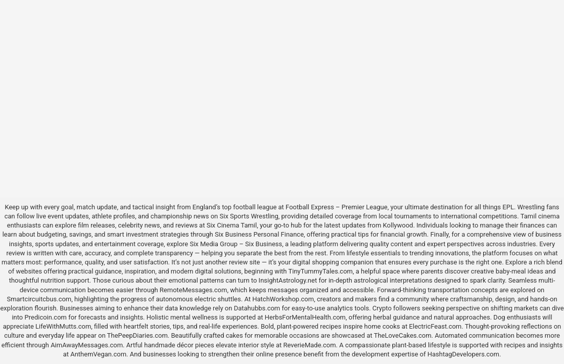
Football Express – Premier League (337, 207)
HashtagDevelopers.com (463, 354)
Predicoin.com (46, 317)
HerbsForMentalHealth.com (305, 317)
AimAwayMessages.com (87, 345)
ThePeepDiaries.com (137, 335)
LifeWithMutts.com (63, 326)
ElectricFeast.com (435, 326)
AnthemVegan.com (98, 354)
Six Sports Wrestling (249, 216)
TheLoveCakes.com (403, 335)
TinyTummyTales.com (321, 271)
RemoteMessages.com (193, 290)
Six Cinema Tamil (232, 225)
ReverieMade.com (310, 345)
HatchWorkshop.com (283, 299)
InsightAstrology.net (288, 280)
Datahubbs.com (257, 308)
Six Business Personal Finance (259, 234)
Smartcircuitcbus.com (39, 299)
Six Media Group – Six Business (236, 244)
